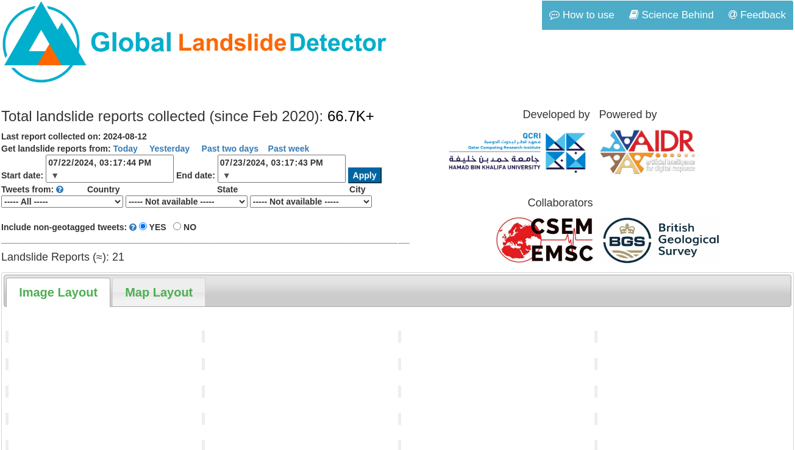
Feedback (757, 15)
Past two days (228, 148)
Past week (289, 148)
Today (125, 148)
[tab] (58, 292)
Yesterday (168, 148)
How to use (582, 15)
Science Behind (671, 15)
